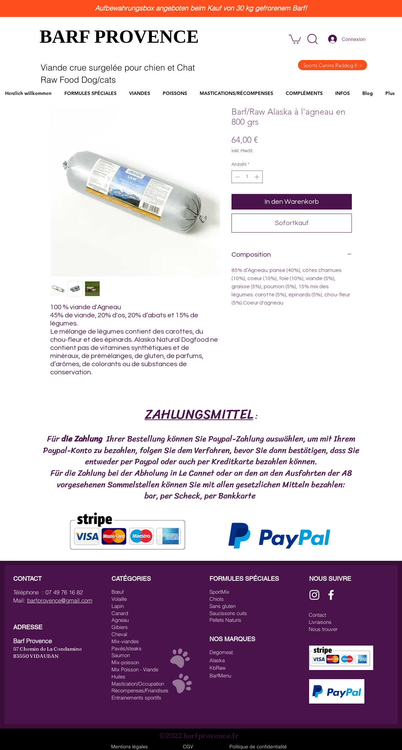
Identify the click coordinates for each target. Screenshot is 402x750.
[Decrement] (237, 177)
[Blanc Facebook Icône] (331, 594)
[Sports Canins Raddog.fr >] (332, 65)
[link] (295, 39)
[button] (312, 39)
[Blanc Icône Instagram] (314, 594)
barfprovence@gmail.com (59, 600)
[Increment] (257, 177)
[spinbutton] (247, 177)
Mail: (20, 600)
